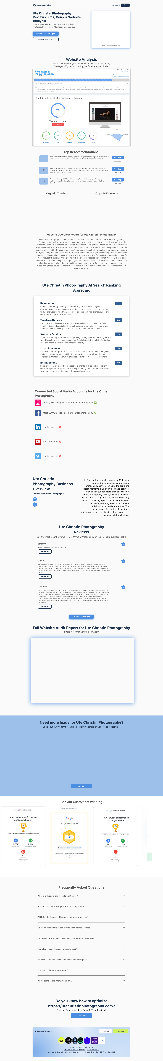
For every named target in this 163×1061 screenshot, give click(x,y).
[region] (41, 5)
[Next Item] (147, 836)
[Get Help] (118, 157)
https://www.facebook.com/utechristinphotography (68, 413)
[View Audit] (105, 1031)
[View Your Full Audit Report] (46, 34)
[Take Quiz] (81, 1015)
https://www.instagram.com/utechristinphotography (68, 402)
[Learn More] (81, 786)
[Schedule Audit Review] (46, 39)
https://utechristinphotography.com (111, 45)
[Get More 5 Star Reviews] (81, 617)
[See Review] (45, 551)
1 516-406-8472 (93, 1050)
